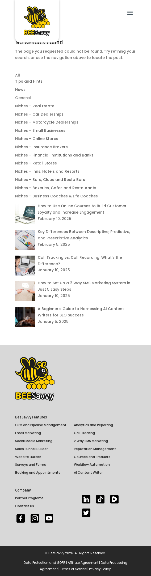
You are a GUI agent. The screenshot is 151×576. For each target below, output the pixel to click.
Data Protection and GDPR (44, 562)
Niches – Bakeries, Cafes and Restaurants (55, 187)
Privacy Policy (100, 569)
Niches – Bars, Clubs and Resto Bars (50, 179)
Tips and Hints (29, 81)
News (20, 89)
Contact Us (24, 506)
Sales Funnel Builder (31, 449)
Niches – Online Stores (36, 138)
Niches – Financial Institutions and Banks (54, 155)
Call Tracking (84, 433)
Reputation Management (95, 449)
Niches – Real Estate (34, 106)
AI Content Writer (88, 472)
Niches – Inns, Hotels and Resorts (47, 171)
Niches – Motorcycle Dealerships (46, 122)
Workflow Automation (92, 464)
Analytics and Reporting (93, 425)
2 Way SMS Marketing (91, 441)
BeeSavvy (56, 553)
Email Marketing (28, 433)
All (17, 75)
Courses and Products (92, 457)
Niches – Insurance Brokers (41, 147)
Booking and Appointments (37, 472)
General (23, 97)
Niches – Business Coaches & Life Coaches (56, 196)
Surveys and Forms (30, 464)
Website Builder (28, 457)
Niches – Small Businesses (40, 130)
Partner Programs (29, 498)
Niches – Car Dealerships (39, 114)
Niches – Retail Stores (36, 163)
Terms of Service (73, 569)
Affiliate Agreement (83, 562)
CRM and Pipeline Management (40, 425)
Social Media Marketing (33, 441)
